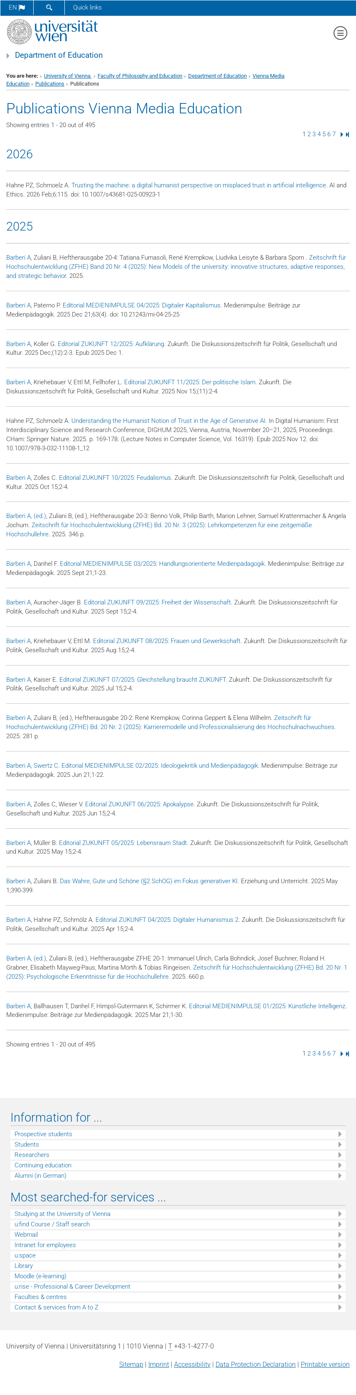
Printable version (325, 1364)
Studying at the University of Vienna (62, 1214)
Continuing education (43, 1165)
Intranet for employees (45, 1245)
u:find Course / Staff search (52, 1224)
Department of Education (59, 55)
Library (24, 1266)
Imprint (158, 1364)
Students (27, 1144)
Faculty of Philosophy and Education (140, 76)
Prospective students (43, 1134)
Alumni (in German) (40, 1175)
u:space (25, 1255)
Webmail (26, 1234)
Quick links (87, 7)
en (17, 7)
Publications (49, 84)
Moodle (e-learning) (40, 1276)
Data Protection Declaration (256, 1364)
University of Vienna (68, 76)
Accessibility (192, 1364)
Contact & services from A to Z (56, 1307)
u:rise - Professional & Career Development (72, 1286)
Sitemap (131, 1364)
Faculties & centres (41, 1297)
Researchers (32, 1155)
